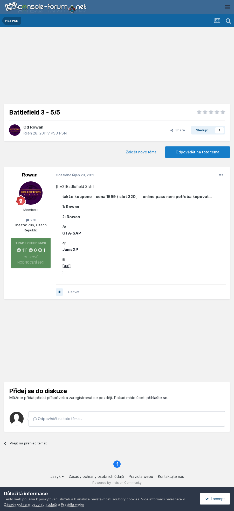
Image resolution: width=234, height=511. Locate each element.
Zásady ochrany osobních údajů (96, 476)
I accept (215, 498)
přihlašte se (157, 397)
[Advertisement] (117, 67)
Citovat (73, 292)
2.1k (31, 220)
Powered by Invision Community (117, 483)
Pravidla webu (141, 476)
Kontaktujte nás (171, 476)
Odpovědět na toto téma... (57, 418)
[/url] (66, 265)
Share (177, 130)
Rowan (36, 127)
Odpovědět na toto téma (197, 152)
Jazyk (57, 476)
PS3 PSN (59, 133)
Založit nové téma (141, 152)
